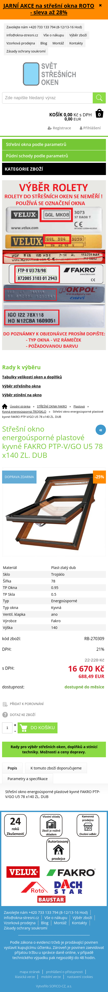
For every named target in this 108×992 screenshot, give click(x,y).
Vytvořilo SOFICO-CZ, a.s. (54, 986)
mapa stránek (30, 972)
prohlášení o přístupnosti (64, 972)
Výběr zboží (78, 35)
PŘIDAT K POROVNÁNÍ (27, 704)
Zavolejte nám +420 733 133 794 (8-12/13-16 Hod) (44, 27)
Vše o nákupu (54, 35)
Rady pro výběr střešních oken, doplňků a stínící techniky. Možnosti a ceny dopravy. (54, 749)
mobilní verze (51, 977)
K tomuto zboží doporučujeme (56, 768)
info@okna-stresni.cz (22, 35)
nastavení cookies (80, 977)
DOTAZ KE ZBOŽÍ (22, 715)
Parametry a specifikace (28, 778)
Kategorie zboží (54, 168)
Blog (43, 43)
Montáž (58, 43)
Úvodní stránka (20, 406)
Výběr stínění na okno (22, 394)
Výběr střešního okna (21, 386)
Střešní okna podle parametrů (36, 144)
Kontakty (76, 43)
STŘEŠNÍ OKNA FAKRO (52, 406)
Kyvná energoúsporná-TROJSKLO (24, 411)
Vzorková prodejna (20, 43)
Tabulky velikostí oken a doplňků (32, 376)
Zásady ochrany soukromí (26, 51)
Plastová (79, 406)
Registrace (59, 127)
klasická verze (25, 977)
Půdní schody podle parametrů (37, 156)
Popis (12, 768)
